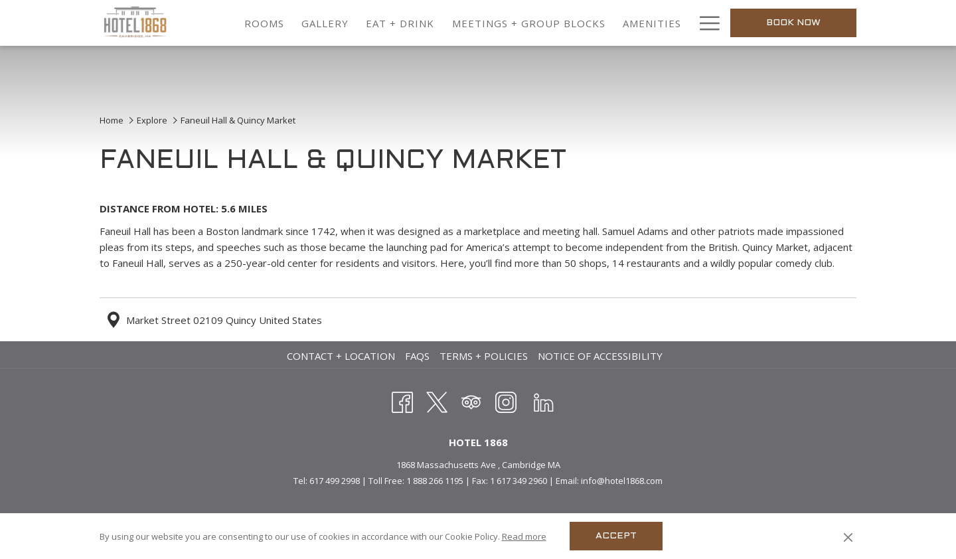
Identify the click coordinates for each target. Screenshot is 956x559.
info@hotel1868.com (622, 481)
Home (111, 120)
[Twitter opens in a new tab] (436, 400)
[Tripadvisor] (471, 400)
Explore (152, 120)
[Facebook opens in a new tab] (402, 400)
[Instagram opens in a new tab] (506, 400)
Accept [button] (616, 536)
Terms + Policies (483, 355)
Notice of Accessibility (600, 355)
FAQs (417, 355)
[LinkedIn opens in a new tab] (544, 400)
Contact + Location (341, 355)
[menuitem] (264, 23)
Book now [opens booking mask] (793, 23)
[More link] (705, 23)
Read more (524, 536)
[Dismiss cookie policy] (848, 536)
